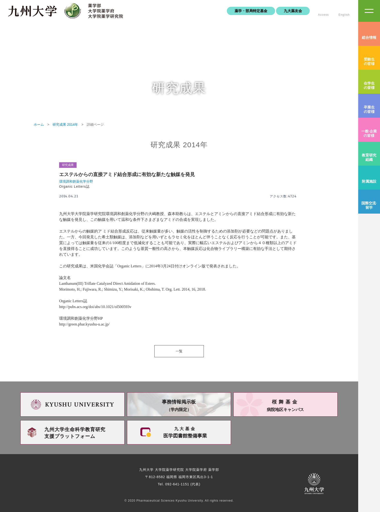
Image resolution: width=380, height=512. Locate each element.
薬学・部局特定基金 (251, 11)
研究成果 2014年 (65, 124)
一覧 (179, 351)
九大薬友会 (293, 11)
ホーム (39, 124)
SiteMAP (369, 11)
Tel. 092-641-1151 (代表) (179, 484)
